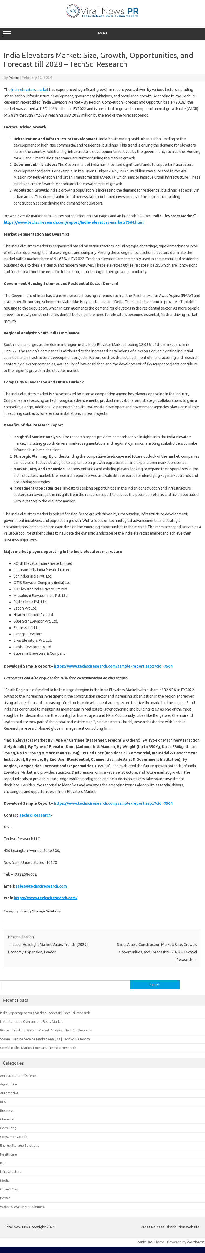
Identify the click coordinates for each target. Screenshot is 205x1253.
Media (5, 1180)
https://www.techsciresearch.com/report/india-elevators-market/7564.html (73, 222)
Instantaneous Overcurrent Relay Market (31, 1021)
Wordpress (195, 1242)
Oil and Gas (9, 1189)
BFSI (3, 1101)
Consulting (8, 1128)
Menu (102, 33)
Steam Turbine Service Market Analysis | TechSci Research (45, 1039)
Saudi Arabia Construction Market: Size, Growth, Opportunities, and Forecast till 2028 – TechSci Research (157, 952)
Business (7, 1110)
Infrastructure (11, 1171)
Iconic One (145, 1242)
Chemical (7, 1119)
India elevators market (29, 89)
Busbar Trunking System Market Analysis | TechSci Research (46, 1030)
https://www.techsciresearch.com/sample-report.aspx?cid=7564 (113, 666)
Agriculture (8, 1084)
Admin (14, 77)
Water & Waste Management (22, 1206)
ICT (2, 1163)
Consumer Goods (13, 1137)
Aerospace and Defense (18, 1075)
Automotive (9, 1093)
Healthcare (8, 1154)
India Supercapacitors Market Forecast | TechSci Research (45, 1013)
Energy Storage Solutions (41, 911)
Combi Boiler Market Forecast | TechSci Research (38, 1048)
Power (5, 1198)
